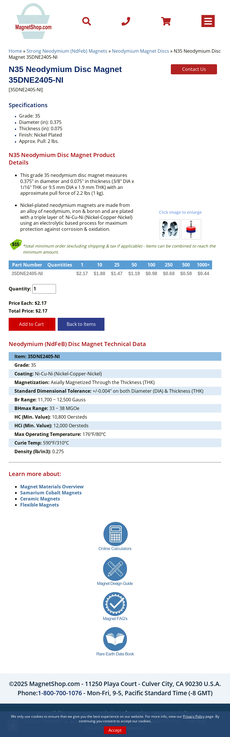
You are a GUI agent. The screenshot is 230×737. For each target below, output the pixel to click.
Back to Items (81, 324)
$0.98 (151, 273)
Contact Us (194, 69)
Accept (115, 730)
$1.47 (117, 273)
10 (99, 265)
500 (186, 265)
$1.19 (134, 273)
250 (169, 265)
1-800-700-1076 (60, 693)
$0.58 (186, 273)
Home (15, 51)
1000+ (203, 265)
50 (134, 265)
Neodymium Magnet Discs (140, 51)
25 (116, 265)
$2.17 (82, 273)
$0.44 (203, 273)
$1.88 (99, 273)
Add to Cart (32, 324)
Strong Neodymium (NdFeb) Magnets (67, 51)
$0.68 (169, 273)
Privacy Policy (194, 716)
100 (151, 265)
